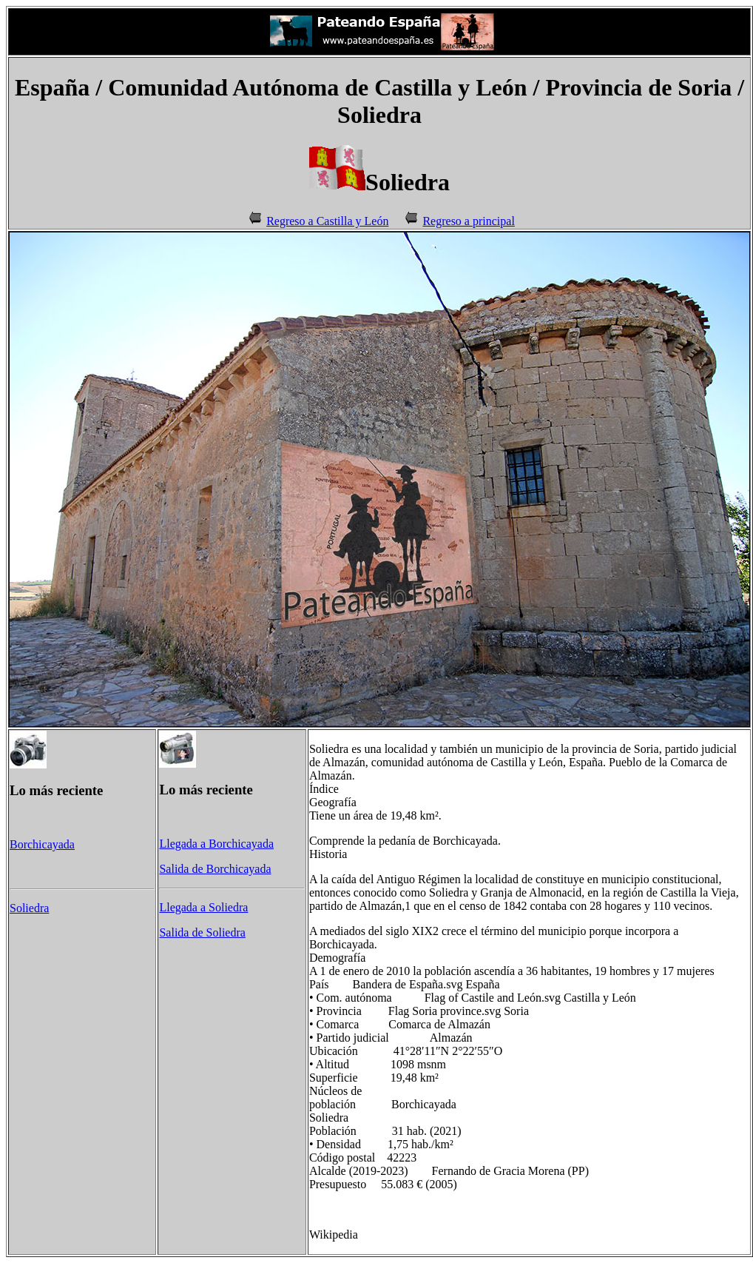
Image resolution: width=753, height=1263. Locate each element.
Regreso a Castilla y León (327, 221)
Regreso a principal (468, 221)
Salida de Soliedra (202, 932)
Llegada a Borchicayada (216, 843)
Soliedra (29, 908)
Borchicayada (42, 844)
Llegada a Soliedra (203, 907)
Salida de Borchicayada (215, 868)
